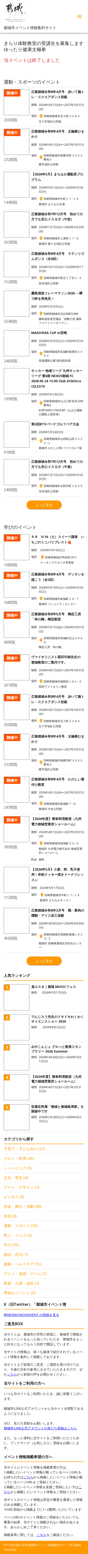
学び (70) (11, 1244)
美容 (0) (10, 1216)
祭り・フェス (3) (18, 1235)
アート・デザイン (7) (21, 1187)
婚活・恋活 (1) (16, 1254)
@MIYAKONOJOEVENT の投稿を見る (31, 1315)
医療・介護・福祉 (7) (21, 1283)
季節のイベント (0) (19, 1292)
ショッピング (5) (18, 1168)
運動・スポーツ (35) (21, 1225)
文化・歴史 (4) (16, 1177)
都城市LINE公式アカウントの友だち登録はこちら (40, 1428)
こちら (12, 1374)
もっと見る (44, 504)
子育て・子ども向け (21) (24, 1148)
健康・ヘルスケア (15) (22, 1264)
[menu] (79, 16)
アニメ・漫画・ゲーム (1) (25, 1273)
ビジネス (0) (14, 1196)
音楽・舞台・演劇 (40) (22, 1206)
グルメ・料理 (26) (19, 1158)
